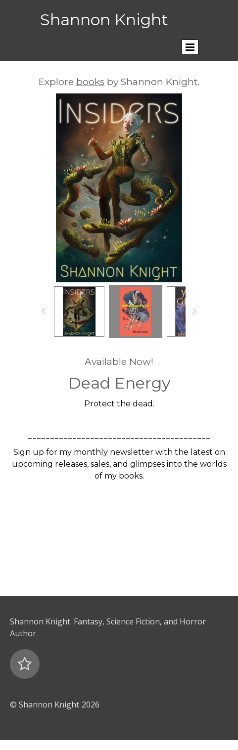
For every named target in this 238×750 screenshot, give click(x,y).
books (90, 82)
